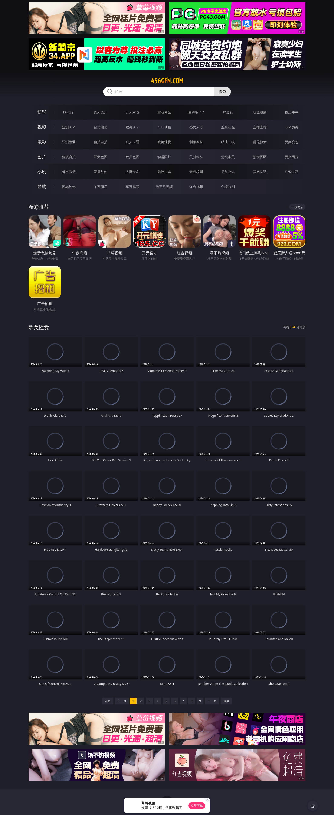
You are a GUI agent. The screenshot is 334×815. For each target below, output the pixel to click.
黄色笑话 (260, 171)
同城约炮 (69, 186)
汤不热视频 (164, 186)
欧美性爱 (164, 142)
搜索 (222, 91)
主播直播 (260, 127)
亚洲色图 (100, 156)
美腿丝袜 (196, 156)
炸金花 (228, 112)
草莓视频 (132, 186)
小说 (41, 171)
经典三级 (228, 142)
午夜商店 (100, 186)
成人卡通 (132, 142)
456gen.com (167, 81)
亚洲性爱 (69, 142)
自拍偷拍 (100, 127)
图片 (41, 157)
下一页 (212, 701)
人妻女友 (132, 171)
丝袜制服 (228, 127)
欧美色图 (132, 156)
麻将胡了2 (196, 112)
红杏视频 (196, 186)
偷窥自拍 (69, 156)
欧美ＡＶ (132, 127)
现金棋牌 (260, 112)
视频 (41, 127)
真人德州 (100, 112)
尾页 (226, 701)
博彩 (41, 112)
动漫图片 (164, 156)
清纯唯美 (228, 156)
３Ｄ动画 (164, 127)
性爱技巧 (291, 171)
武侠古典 (164, 171)
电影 (41, 142)
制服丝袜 (196, 142)
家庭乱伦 (100, 171)
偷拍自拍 (100, 142)
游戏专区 (164, 112)
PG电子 (68, 112)
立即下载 (197, 806)
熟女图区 (260, 156)
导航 (41, 186)
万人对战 (132, 112)
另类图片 (291, 156)
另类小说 (228, 171)
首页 (108, 701)
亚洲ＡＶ (69, 127)
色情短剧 (228, 186)
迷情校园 (196, 171)
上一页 (121, 701)
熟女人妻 (196, 127)
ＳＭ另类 (291, 127)
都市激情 (69, 171)
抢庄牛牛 (291, 112)
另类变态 (291, 142)
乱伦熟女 (260, 142)
